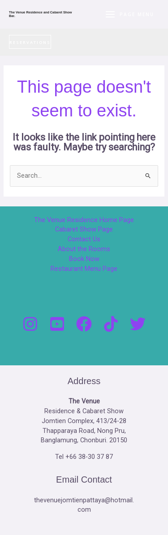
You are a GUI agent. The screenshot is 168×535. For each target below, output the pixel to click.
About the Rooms (84, 249)
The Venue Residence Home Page (84, 220)
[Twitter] (138, 324)
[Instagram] (30, 324)
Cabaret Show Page (84, 229)
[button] (30, 42)
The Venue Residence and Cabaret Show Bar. (40, 14)
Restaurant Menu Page (84, 269)
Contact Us (84, 239)
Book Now (84, 259)
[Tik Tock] (111, 324)
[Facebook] (84, 324)
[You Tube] (57, 324)
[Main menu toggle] (129, 14)
